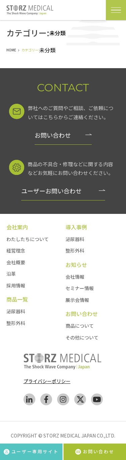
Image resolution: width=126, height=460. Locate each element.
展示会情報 (77, 299)
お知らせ (76, 265)
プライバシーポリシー (47, 381)
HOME (11, 49)
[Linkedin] (29, 401)
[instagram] (63, 401)
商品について (80, 325)
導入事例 (76, 227)
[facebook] (46, 401)
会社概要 (15, 262)
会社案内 (17, 227)
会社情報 (75, 276)
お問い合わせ (53, 135)
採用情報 (15, 285)
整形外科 (15, 323)
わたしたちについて (27, 239)
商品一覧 (17, 299)
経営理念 (15, 250)
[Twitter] (80, 401)
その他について (82, 337)
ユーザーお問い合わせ (51, 190)
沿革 (11, 273)
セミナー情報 (80, 288)
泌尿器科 (15, 311)
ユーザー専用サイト (31, 451)
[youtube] (97, 401)
